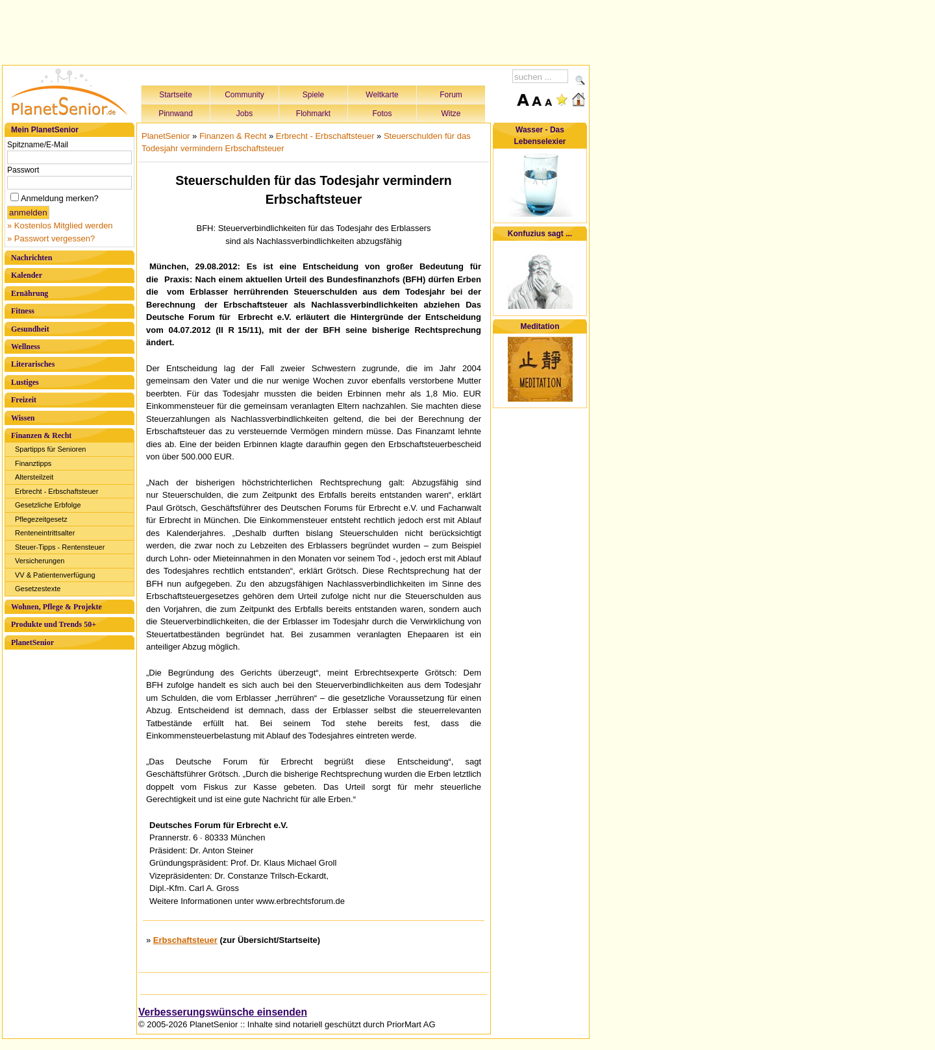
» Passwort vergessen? (51, 238)
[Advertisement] (296, 30)
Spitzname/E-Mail (37, 144)
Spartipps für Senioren (50, 449)
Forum (451, 94)
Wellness (25, 346)
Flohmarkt (313, 113)
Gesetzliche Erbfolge (48, 505)
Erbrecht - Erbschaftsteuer (56, 491)
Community (244, 94)
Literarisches (33, 364)
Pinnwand (175, 113)
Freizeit (23, 399)
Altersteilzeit (34, 477)
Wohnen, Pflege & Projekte (56, 606)
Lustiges (25, 382)
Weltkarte (382, 94)
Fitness (22, 310)
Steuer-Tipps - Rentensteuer (60, 547)
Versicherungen (39, 561)
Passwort (23, 170)
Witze (451, 113)
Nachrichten (31, 257)
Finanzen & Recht (41, 435)
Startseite (175, 94)
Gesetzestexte (37, 588)
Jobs (244, 113)
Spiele (313, 94)
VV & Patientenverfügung (55, 575)
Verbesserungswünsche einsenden (222, 1012)
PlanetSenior (32, 642)
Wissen (22, 417)
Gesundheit (30, 329)
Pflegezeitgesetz (41, 519)
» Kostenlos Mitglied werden (60, 225)
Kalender (26, 275)
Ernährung (29, 293)
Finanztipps (33, 463)
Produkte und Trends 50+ (53, 624)
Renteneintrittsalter (45, 533)
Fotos (382, 113)
